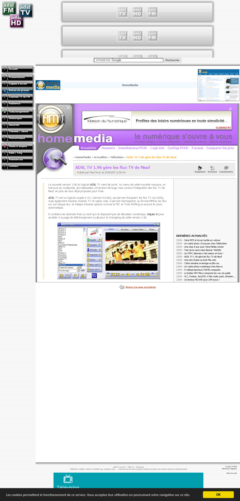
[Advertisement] (137, 29)
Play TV (131, 467)
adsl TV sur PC (119, 467)
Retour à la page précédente (137, 287)
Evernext (140, 467)
